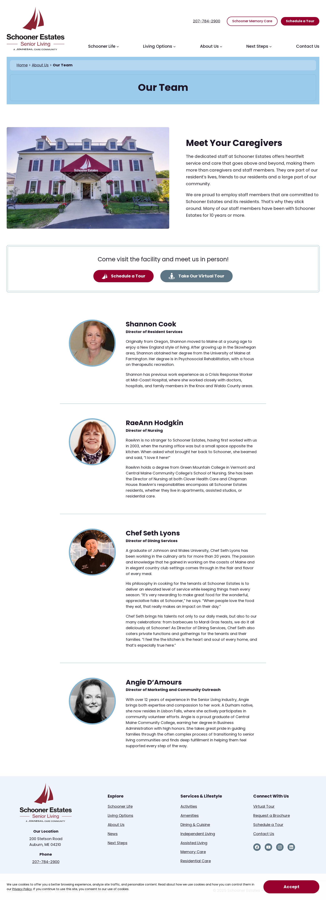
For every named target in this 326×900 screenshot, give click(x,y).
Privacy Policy (22, 889)
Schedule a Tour (300, 21)
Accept (291, 887)
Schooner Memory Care (252, 21)
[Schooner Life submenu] (117, 46)
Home (22, 65)
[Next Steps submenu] (270, 46)
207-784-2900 (206, 21)
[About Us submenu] (221, 46)
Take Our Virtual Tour (197, 276)
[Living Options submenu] (174, 46)
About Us (40, 65)
